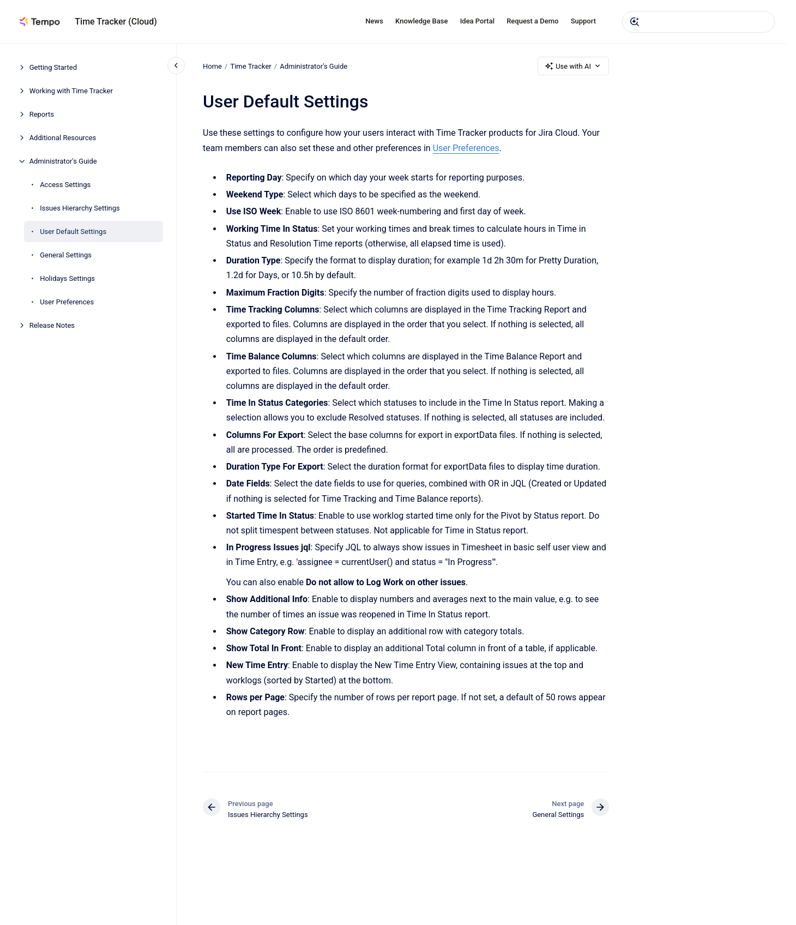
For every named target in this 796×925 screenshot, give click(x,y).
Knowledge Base (421, 21)
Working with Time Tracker (71, 91)
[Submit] (634, 22)
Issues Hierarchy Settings (80, 208)
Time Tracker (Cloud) (116, 21)
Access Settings (65, 185)
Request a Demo (532, 21)
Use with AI (573, 66)
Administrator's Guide (63, 161)
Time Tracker (250, 66)
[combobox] (698, 21)
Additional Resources (63, 138)
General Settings (66, 255)
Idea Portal (477, 21)
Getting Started (53, 67)
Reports (41, 114)
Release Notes (52, 325)
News (374, 21)
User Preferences (67, 302)
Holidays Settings (67, 278)
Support (583, 21)
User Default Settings (73, 231)
